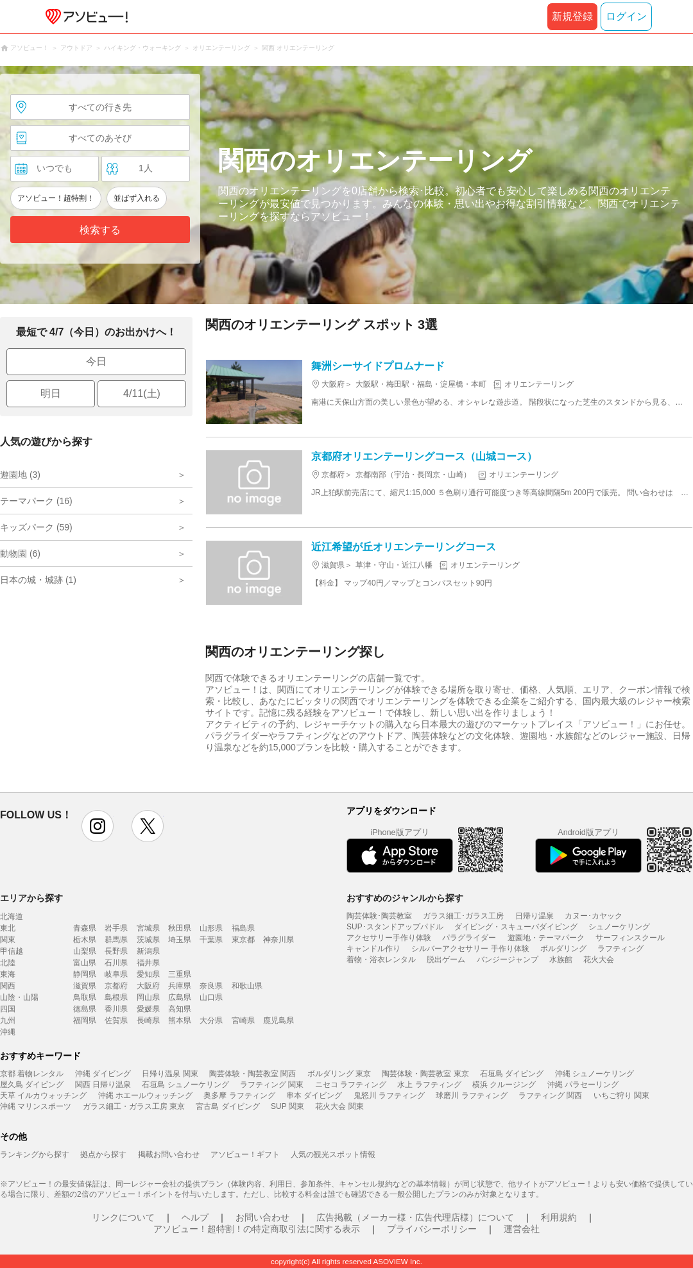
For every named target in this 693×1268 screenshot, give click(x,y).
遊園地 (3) (20, 474)
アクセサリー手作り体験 (388, 937)
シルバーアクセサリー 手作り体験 (470, 948)
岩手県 (116, 928)
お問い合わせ (262, 1217)
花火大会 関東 (339, 1106)
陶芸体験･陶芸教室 (379, 915)
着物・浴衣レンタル (381, 959)
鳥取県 (84, 997)
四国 (7, 1008)
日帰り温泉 (534, 915)
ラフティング (620, 948)
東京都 (243, 939)
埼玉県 (179, 939)
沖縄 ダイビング (103, 1073)
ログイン (626, 16)
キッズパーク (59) (36, 527)
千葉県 (211, 939)
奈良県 (211, 985)
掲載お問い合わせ (169, 1154)
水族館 (560, 959)
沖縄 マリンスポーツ (35, 1106)
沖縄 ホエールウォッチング (145, 1095)
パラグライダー (469, 937)
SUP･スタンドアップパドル (394, 926)
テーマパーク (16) (36, 501)
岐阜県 (116, 974)
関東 (7, 939)
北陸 (7, 962)
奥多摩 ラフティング (239, 1095)
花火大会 (598, 959)
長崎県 (148, 1020)
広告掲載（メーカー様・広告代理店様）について (415, 1217)
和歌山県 (247, 985)
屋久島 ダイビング (32, 1084)
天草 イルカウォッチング (43, 1095)
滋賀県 (84, 985)
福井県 (148, 962)
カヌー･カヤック (593, 915)
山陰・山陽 (19, 997)
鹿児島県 (278, 1020)
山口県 (211, 997)
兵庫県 (179, 985)
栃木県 (84, 939)
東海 (7, 974)
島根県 (116, 997)
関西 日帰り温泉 (103, 1084)
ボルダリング (563, 948)
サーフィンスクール (630, 937)
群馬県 (116, 939)
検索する (100, 229)
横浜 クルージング (504, 1084)
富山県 (84, 962)
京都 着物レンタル (32, 1073)
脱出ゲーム (446, 959)
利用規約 (559, 1217)
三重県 (179, 974)
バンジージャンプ (507, 959)
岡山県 (148, 997)
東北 (7, 928)
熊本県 (179, 1020)
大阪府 (148, 985)
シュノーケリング (619, 926)
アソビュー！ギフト (245, 1154)
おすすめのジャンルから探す (404, 898)
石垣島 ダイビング (511, 1073)
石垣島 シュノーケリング (185, 1084)
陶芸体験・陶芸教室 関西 (252, 1073)
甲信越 (11, 951)
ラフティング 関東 (272, 1084)
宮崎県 (243, 1020)
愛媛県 (148, 1008)
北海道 (11, 916)
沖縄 (7, 1031)
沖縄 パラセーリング (583, 1084)
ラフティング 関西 (550, 1095)
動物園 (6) (20, 553)
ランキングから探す (34, 1154)
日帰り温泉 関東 (170, 1073)
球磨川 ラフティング (471, 1095)
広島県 (179, 997)
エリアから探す (31, 898)
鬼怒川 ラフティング (389, 1095)
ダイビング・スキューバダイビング (516, 926)
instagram (97, 826)
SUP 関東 (287, 1106)
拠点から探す (103, 1154)
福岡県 (84, 1020)
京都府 (116, 985)
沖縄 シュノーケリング (594, 1073)
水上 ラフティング (429, 1084)
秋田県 (179, 928)
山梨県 (84, 951)
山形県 (211, 928)
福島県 (243, 928)
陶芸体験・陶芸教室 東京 (425, 1073)
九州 (7, 1020)
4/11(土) (141, 393)
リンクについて (123, 1217)
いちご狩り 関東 (621, 1095)
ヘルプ (195, 1217)
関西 (7, 985)
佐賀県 (116, 1020)
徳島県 (84, 1008)
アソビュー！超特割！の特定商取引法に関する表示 (256, 1229)
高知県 (179, 1008)
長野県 (116, 951)
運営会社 (522, 1229)
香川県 (116, 1008)
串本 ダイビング (314, 1095)
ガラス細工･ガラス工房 (463, 915)
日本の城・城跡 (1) (38, 580)
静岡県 (84, 974)
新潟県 (148, 951)
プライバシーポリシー (432, 1229)
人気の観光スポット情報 (333, 1154)
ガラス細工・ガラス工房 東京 (134, 1106)
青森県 (84, 928)
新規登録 (572, 16)
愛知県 (148, 974)
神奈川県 (278, 939)
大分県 (211, 1020)
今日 (96, 361)
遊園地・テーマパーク (546, 937)
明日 (50, 393)
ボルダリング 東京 (339, 1073)
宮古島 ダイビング (227, 1106)
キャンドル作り (373, 948)
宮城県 (148, 928)
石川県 (116, 962)
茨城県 (148, 939)
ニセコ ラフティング (350, 1084)
